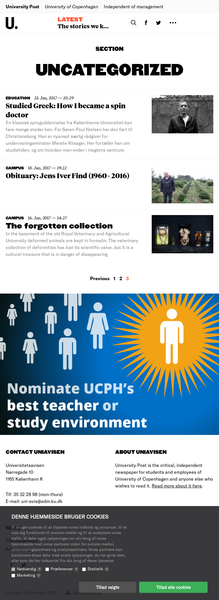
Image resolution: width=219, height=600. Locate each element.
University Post (22, 6)
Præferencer (65, 568)
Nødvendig (29, 568)
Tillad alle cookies (173, 587)
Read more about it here (177, 485)
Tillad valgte (107, 587)
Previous (100, 278)
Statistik (98, 568)
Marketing (29, 575)
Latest (70, 20)
